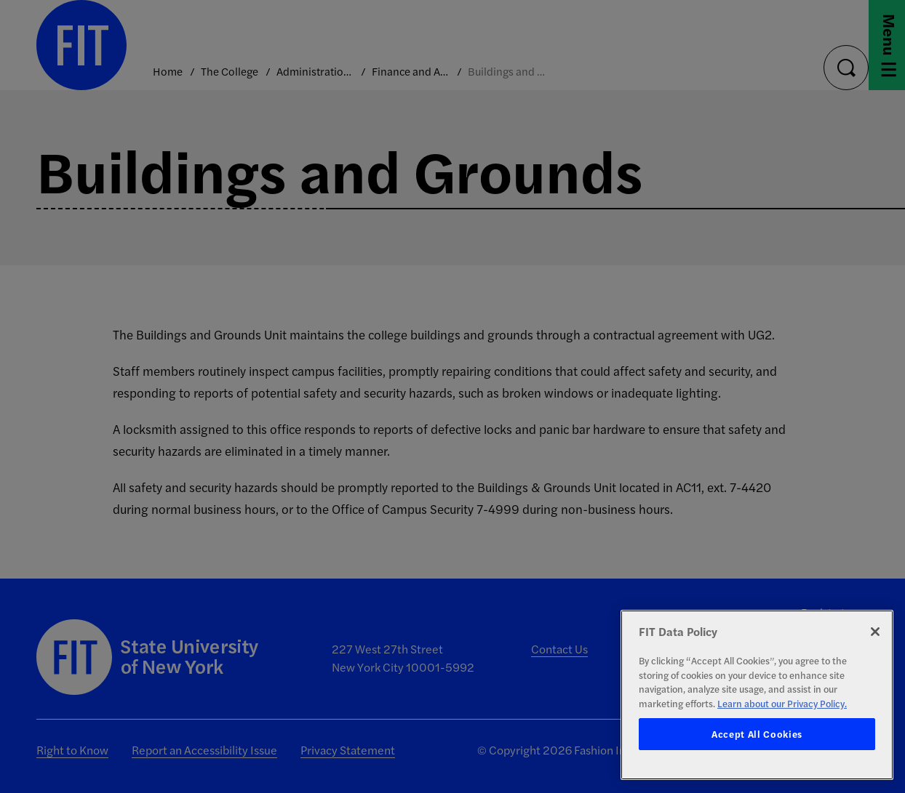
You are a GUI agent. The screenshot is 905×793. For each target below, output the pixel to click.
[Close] (875, 632)
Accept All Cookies (756, 734)
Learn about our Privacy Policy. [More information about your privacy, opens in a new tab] (782, 703)
